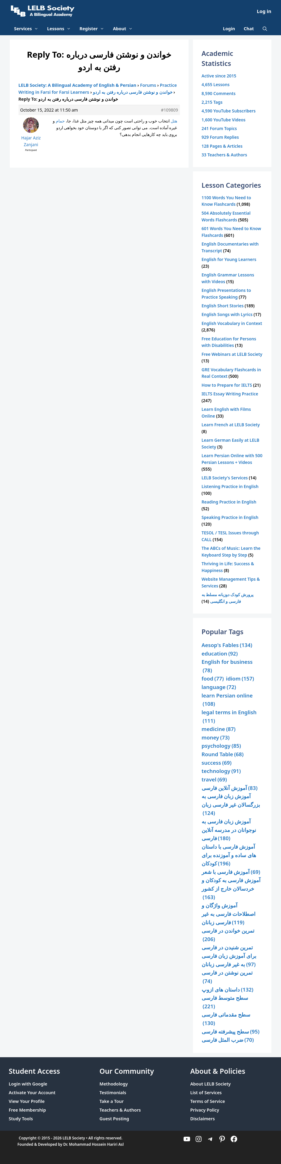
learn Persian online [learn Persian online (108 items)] (227, 700)
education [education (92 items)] (220, 653)
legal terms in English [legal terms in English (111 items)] (229, 717)
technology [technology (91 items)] (221, 771)
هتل (174, 121)
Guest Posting (114, 1119)
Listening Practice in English (230, 486)
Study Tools (21, 1119)
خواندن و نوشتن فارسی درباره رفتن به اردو (132, 92)
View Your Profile (27, 1101)
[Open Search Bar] (264, 28)
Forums (148, 85)
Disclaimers (202, 1119)
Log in (264, 11)
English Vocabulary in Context (232, 323)
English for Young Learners (229, 259)
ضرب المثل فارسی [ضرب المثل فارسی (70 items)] (228, 1040)
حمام (60, 121)
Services (28, 28)
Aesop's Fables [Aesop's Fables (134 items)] (227, 645)
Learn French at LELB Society (231, 425)
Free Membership (27, 1110)
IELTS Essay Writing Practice (230, 394)
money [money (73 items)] (216, 737)
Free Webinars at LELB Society (232, 354)
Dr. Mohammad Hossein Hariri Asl (93, 1144)
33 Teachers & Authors (224, 155)
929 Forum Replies (220, 137)
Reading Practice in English (229, 502)
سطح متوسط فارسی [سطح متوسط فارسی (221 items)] (225, 1002)
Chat (249, 29)
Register (94, 28)
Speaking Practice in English (230, 517)
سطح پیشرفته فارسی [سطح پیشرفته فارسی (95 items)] (231, 1031)
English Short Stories (223, 306)
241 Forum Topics (219, 128)
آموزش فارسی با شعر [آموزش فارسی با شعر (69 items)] (231, 872)
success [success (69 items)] (217, 763)
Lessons (61, 28)
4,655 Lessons (216, 84)
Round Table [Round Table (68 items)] (223, 754)
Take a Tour (111, 1101)
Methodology (113, 1084)
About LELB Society (210, 1084)
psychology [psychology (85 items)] (221, 746)
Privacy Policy (204, 1110)
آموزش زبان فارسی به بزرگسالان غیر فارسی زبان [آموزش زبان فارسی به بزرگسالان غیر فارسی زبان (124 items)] (231, 805)
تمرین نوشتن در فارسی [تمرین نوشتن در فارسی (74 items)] (227, 977)
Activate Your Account (32, 1092)
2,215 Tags (212, 102)
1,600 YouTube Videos (223, 120)
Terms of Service (207, 1101)
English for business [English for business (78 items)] (227, 666)
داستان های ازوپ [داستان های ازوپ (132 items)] (228, 989)
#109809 (169, 110)
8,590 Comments (219, 93)
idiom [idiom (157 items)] (240, 678)
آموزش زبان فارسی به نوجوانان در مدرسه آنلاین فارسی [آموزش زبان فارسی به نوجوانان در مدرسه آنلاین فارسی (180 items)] (229, 830)
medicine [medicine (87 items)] (219, 729)
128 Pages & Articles (222, 146)
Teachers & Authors (120, 1110)
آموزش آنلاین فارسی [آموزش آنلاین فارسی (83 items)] (230, 788)
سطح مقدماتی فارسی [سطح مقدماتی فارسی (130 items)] (226, 1019)
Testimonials (112, 1092)
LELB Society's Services (225, 478)
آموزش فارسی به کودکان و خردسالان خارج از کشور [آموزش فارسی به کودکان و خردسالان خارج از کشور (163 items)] (231, 888)
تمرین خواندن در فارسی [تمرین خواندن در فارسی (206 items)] (228, 935)
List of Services (206, 1092)
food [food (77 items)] (213, 678)
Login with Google (28, 1084)
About (125, 28)
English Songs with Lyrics (227, 314)
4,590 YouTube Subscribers (229, 111)
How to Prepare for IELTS (227, 385)
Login (229, 29)
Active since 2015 (219, 76)
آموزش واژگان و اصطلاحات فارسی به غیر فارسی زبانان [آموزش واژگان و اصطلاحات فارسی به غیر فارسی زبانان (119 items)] (229, 914)
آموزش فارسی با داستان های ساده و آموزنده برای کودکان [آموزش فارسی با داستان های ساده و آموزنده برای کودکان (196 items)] (229, 855)
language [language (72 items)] (219, 687)
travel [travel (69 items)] (214, 779)
